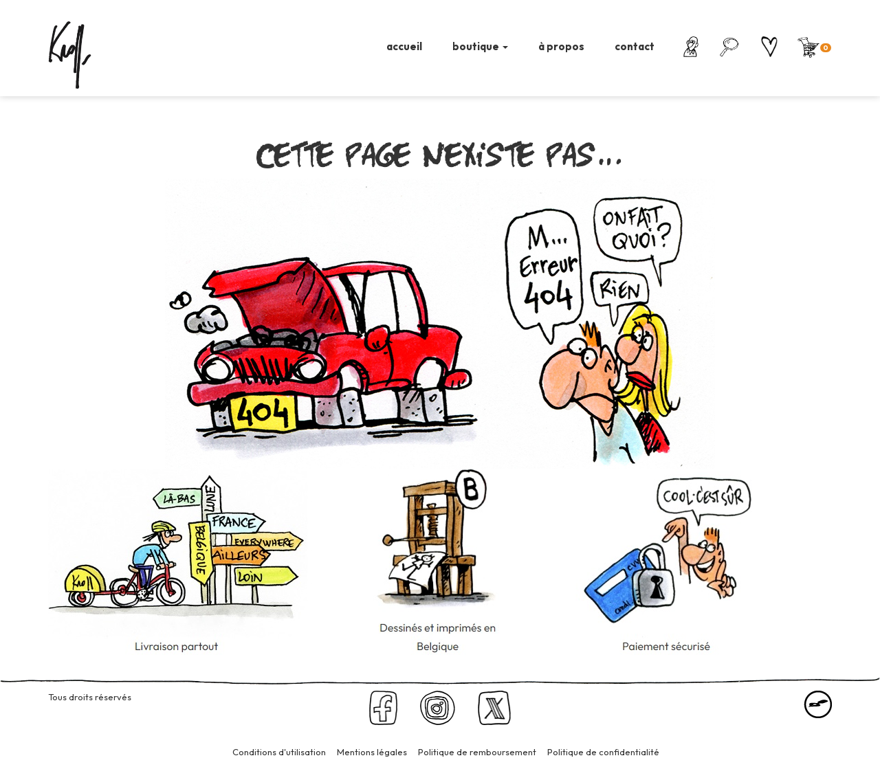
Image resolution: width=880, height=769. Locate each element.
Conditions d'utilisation (279, 751)
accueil (404, 46)
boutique (480, 46)
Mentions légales (372, 751)
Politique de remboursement (477, 751)
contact (634, 46)
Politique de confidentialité (603, 751)
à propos (561, 46)
